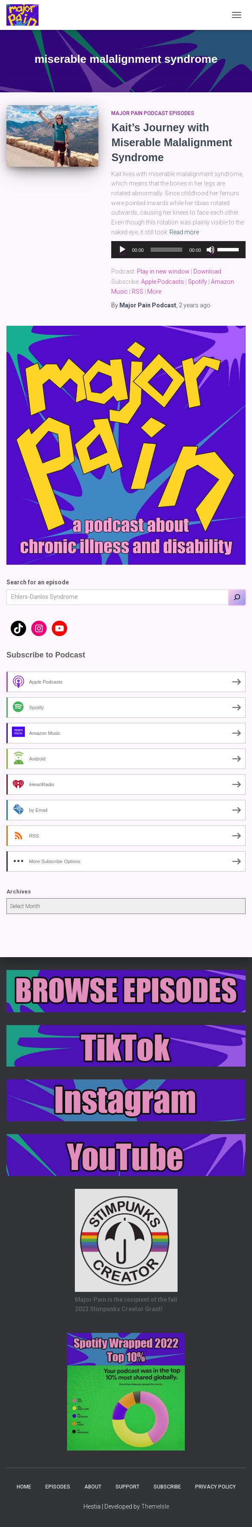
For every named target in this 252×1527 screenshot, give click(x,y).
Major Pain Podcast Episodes (152, 113)
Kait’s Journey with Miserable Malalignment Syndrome (171, 142)
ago (194, 305)
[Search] (237, 597)
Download (207, 271)
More (154, 291)
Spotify (197, 281)
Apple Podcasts (162, 281)
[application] (178, 249)
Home (24, 1487)
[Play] (122, 249)
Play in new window (163, 271)
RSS (137, 291)
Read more (184, 232)
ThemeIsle (155, 1506)
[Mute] (210, 249)
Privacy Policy (215, 1487)
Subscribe (167, 1487)
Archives (18, 891)
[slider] (167, 250)
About (92, 1487)
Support (127, 1487)
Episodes (57, 1487)
